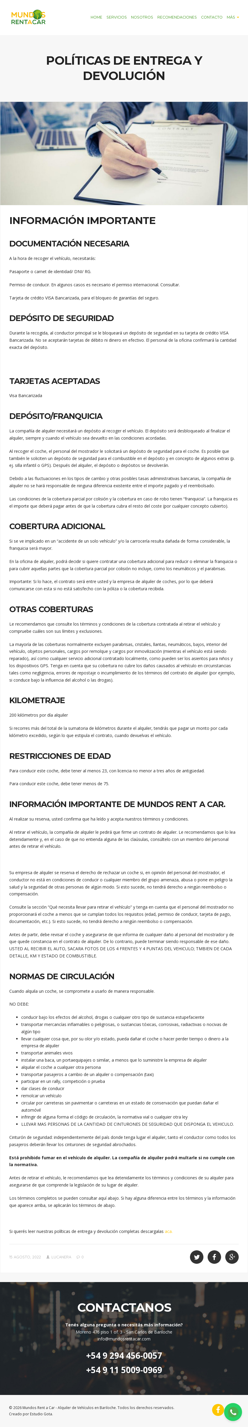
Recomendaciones (177, 17)
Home (96, 17)
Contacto (212, 17)
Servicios (116, 17)
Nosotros (142, 17)
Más (231, 17)
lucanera (61, 1257)
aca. (169, 1231)
